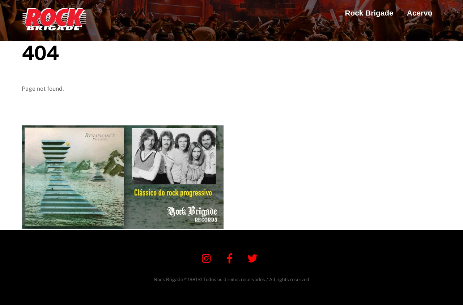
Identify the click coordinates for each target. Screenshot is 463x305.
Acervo (420, 13)
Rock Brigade (369, 13)
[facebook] (231, 258)
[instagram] (208, 258)
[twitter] (254, 258)
